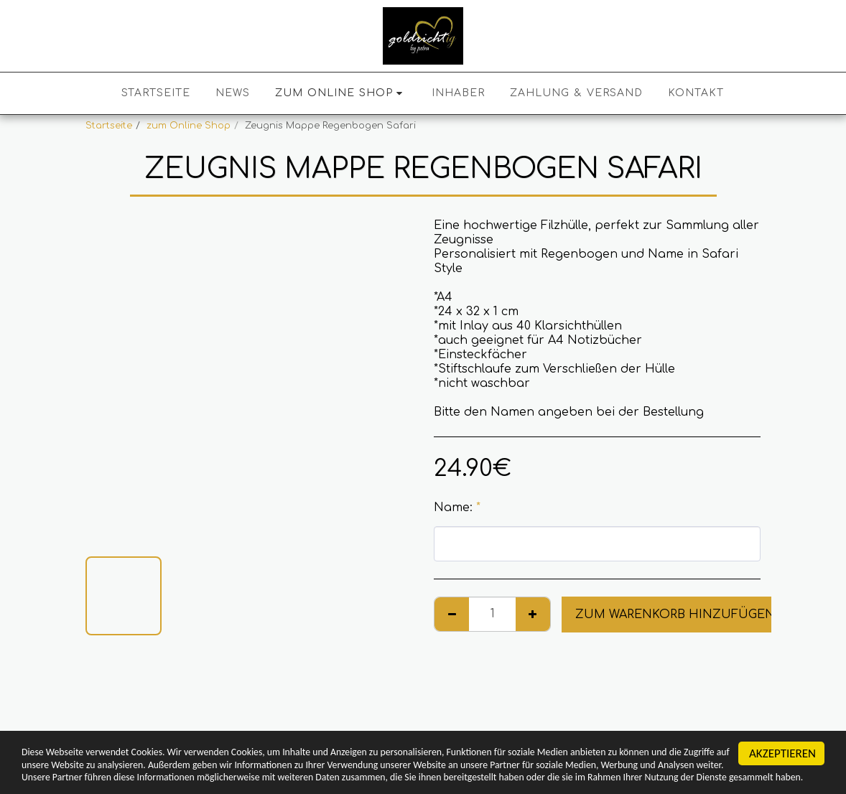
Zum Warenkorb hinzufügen (675, 614)
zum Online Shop (189, 126)
